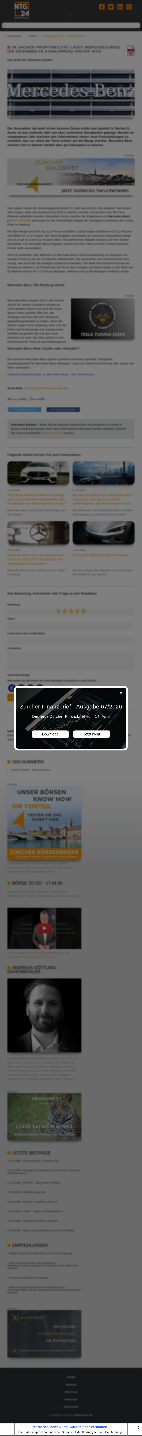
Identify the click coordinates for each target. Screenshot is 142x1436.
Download (50, 734)
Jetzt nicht (91, 734)
